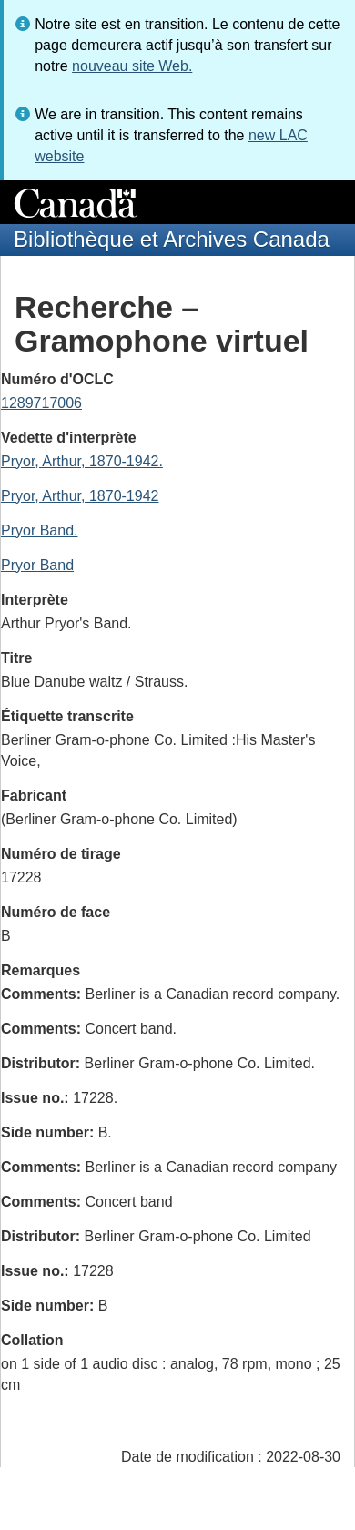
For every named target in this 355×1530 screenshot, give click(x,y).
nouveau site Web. (132, 66)
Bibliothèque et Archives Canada (172, 239)
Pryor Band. (39, 530)
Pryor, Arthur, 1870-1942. (82, 461)
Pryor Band (37, 565)
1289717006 (41, 403)
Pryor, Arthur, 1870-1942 (79, 496)
